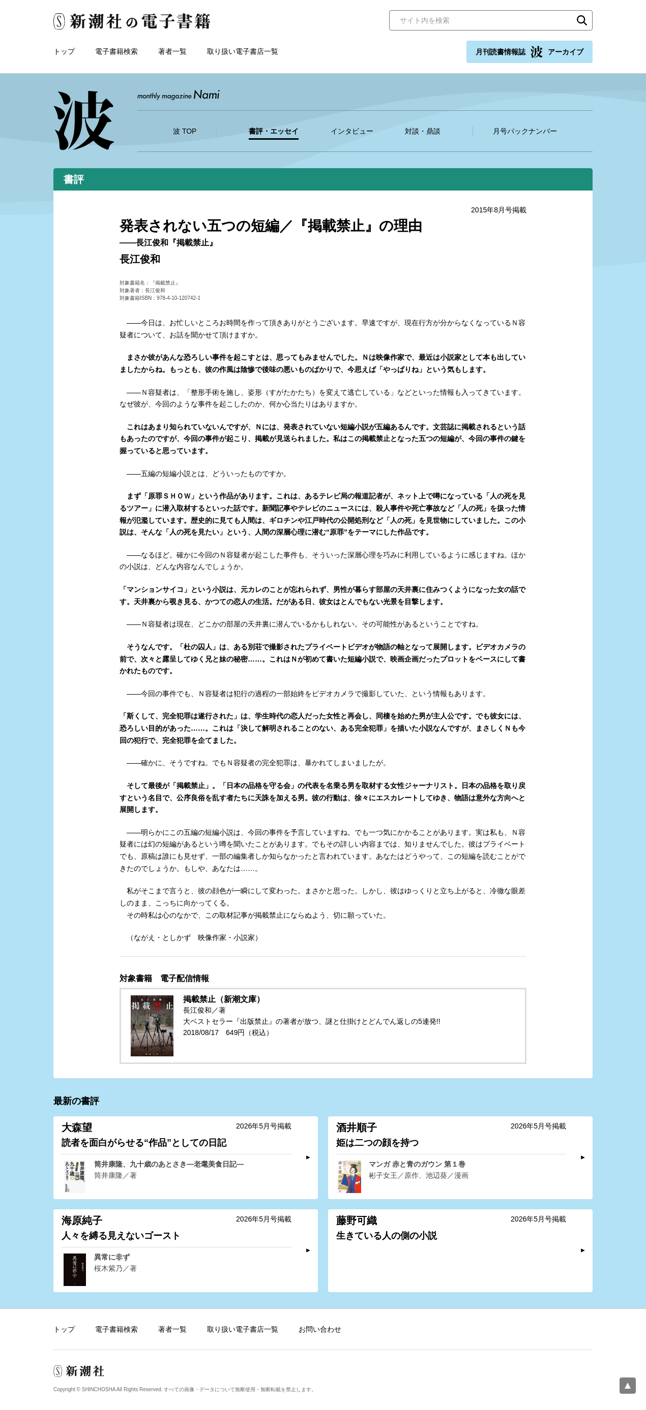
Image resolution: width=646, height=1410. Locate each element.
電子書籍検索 (116, 51)
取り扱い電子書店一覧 (242, 51)
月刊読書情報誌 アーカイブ (529, 52)
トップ (64, 51)
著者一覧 (172, 51)
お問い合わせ (320, 1329)
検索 (582, 20)
